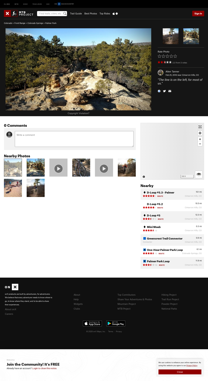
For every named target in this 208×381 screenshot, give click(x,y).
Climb (7, 4)
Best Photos (90, 13)
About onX (10, 309)
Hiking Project (168, 294)
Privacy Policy (191, 366)
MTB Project (123, 308)
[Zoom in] (200, 139)
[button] (159, 90)
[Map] (172, 151)
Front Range (19, 23)
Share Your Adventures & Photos (134, 299)
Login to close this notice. (44, 368)
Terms (110, 331)
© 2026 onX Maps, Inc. (95, 331)
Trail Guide (76, 13)
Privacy (119, 331)
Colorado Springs (35, 23)
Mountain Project (126, 303)
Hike (25, 4)
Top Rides (105, 13)
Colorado (8, 23)
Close (180, 371)
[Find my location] (200, 133)
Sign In (198, 13)
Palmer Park (50, 23)
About (77, 294)
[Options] (198, 174)
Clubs (77, 308)
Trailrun (37, 4)
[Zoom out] (200, 143)
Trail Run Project (170, 299)
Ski (48, 4)
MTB (17, 4)
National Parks (169, 308)
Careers (9, 313)
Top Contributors (126, 294)
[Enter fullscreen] (200, 127)
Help (76, 299)
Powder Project (169, 303)
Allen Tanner (172, 71)
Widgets (78, 303)
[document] (179, 367)
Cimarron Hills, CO (190, 75)
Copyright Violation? (78, 113)
